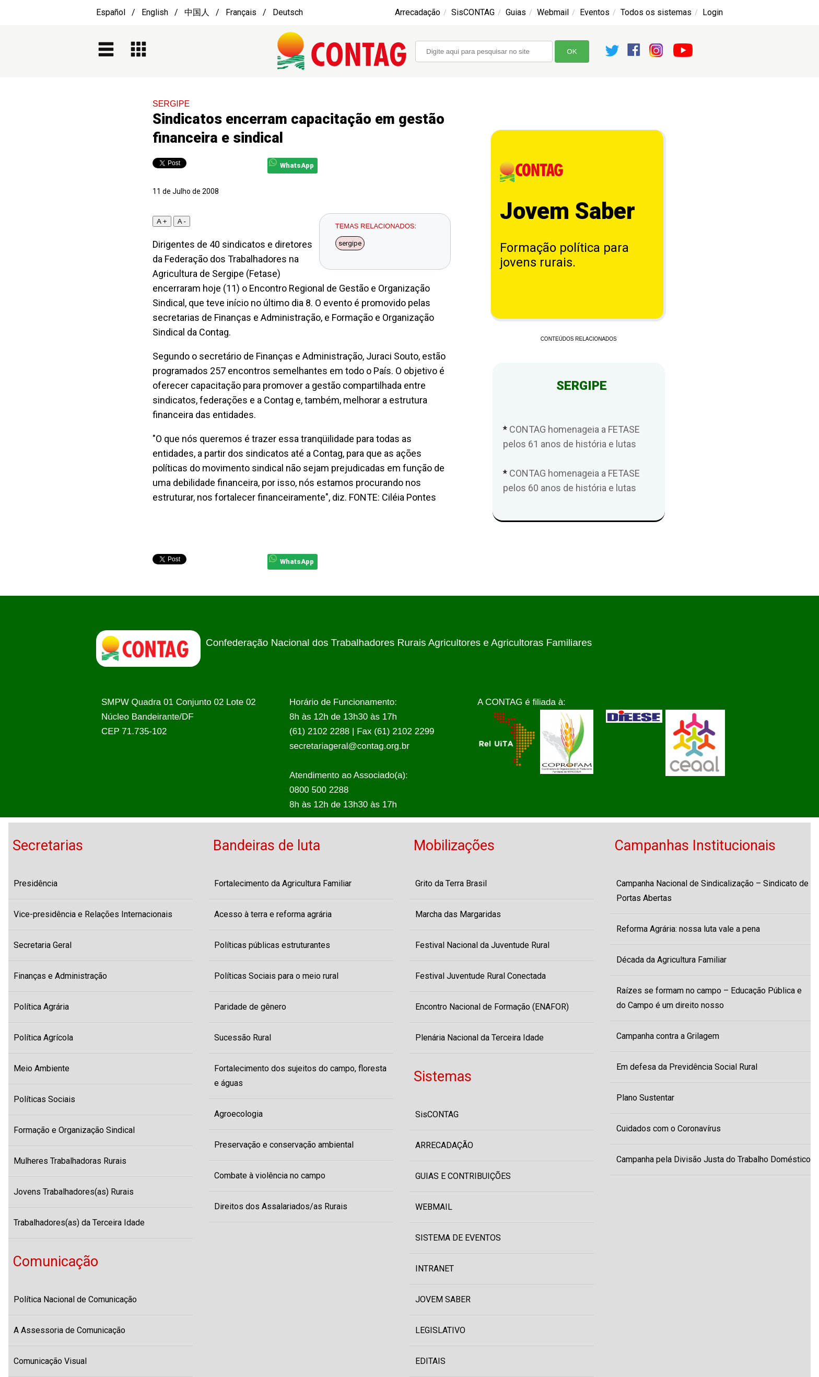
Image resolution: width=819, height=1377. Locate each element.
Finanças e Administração (60, 976)
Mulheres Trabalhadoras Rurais (70, 1161)
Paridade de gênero (250, 1007)
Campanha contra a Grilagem (667, 1036)
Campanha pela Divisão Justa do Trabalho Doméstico (713, 1159)
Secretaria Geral (43, 945)
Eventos (595, 12)
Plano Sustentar (645, 1098)
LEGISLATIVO (440, 1330)
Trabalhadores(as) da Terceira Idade (79, 1223)
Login (713, 12)
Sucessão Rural (242, 1038)
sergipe (349, 243)
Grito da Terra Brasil (451, 883)
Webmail (553, 12)
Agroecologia (238, 1114)
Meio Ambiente (41, 1068)
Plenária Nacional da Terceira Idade (479, 1038)
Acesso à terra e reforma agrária (273, 914)
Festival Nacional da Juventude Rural (482, 945)
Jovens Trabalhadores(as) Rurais (74, 1192)
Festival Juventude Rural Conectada (480, 976)
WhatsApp (291, 163)
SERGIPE (171, 103)
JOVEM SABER (443, 1299)
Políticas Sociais (44, 1099)
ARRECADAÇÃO (444, 1145)
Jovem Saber (567, 211)
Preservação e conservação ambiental (284, 1145)
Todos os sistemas (656, 12)
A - (182, 221)
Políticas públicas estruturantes (272, 945)
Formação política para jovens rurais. (564, 255)
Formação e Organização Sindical (74, 1130)
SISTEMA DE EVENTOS (458, 1238)
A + (162, 221)
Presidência (35, 883)
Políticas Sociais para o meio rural (276, 976)
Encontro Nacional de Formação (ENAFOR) (492, 1007)
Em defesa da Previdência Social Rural (686, 1067)
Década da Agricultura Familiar (671, 960)
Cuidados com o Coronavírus (668, 1128)
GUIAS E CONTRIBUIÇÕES (463, 1176)
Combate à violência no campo (269, 1176)
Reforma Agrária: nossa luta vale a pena (688, 929)
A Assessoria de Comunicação (69, 1330)
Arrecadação (417, 12)
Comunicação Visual (50, 1361)
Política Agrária (41, 1007)
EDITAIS (430, 1361)
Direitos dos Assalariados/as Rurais (280, 1206)
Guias (516, 12)
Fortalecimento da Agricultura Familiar (283, 883)
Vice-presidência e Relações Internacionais (93, 914)
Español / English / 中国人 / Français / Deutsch (199, 12)
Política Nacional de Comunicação (75, 1299)
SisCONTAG (473, 12)
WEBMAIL (433, 1207)
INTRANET (434, 1269)
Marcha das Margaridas (458, 914)
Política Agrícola (43, 1038)
